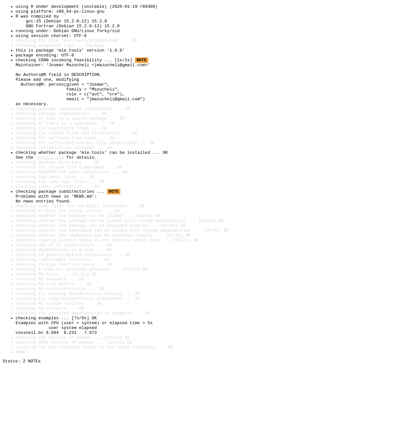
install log (50, 188)
